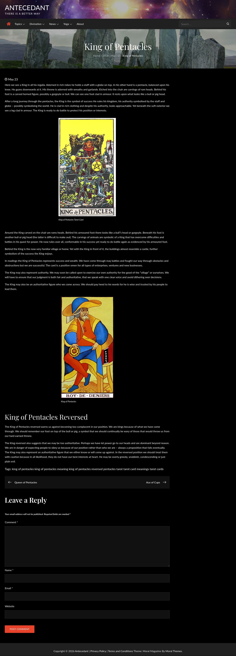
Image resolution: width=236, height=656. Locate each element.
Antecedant (27, 8)
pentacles (109, 469)
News (54, 24)
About (80, 24)
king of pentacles (23, 469)
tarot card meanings (136, 469)
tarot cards (156, 469)
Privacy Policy (98, 651)
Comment (11, 522)
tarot (119, 469)
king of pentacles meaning (51, 469)
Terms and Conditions (121, 651)
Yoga (67, 24)
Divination (37, 24)
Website (9, 606)
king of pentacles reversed (86, 469)
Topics (20, 24)
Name (9, 570)
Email (9, 588)
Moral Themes (174, 651)
